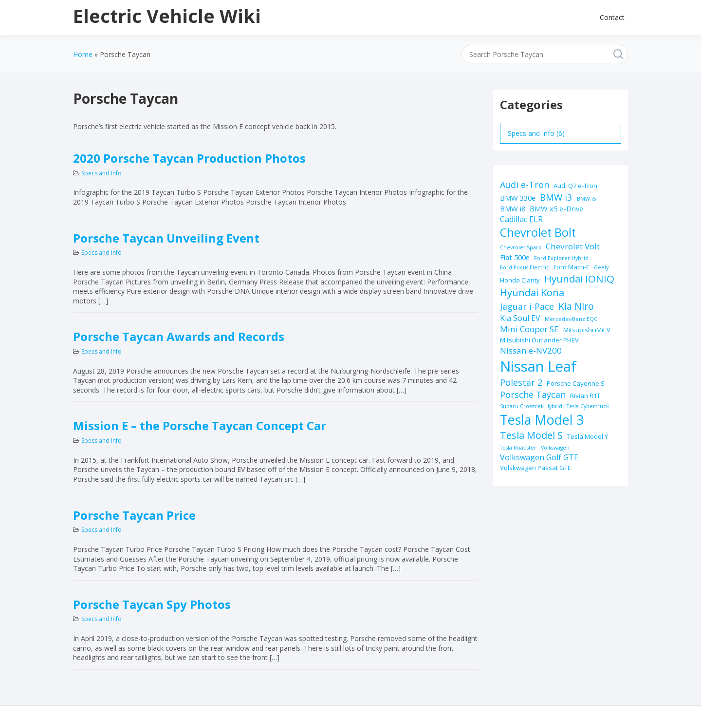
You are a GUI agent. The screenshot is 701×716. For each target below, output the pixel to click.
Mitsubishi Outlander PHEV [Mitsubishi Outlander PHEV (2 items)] (539, 340)
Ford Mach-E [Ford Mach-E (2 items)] (571, 267)
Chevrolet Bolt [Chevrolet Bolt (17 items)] (538, 232)
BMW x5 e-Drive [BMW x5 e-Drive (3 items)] (556, 208)
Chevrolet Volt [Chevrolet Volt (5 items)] (573, 246)
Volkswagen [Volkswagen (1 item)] (555, 447)
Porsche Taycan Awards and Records (178, 336)
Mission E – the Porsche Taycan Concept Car (199, 425)
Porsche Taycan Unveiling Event (166, 238)
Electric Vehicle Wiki (167, 15)
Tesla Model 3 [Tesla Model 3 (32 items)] (542, 420)
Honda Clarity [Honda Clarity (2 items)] (520, 280)
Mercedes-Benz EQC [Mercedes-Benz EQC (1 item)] (571, 319)
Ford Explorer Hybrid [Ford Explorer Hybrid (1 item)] (561, 258)
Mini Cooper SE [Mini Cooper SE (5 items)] (529, 329)
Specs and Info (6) (536, 133)
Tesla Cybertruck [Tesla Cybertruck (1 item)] (588, 406)
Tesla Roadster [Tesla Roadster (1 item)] (518, 447)
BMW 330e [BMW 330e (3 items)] (517, 198)
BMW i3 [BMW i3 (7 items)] (556, 197)
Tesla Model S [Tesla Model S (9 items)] (531, 435)
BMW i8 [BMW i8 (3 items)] (512, 208)
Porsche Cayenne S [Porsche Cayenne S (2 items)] (576, 383)
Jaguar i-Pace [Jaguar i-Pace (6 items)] (527, 306)
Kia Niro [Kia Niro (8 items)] (576, 306)
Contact (612, 17)
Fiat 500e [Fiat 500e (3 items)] (515, 257)
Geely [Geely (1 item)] (601, 267)
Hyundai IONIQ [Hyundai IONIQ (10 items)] (579, 278)
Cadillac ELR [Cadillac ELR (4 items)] (521, 219)
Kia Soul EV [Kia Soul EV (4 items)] (520, 318)
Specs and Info (101, 173)
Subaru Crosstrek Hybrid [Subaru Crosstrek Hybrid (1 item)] (531, 406)
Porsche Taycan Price (134, 515)
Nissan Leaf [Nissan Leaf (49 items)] (538, 366)
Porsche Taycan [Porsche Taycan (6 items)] (533, 394)
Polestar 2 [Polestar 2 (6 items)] (521, 382)
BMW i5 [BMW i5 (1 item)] (586, 198)
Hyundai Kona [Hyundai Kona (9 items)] (532, 292)
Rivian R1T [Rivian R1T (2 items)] (585, 395)
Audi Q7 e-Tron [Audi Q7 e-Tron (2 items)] (575, 185)
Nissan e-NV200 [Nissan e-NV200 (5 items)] (531, 350)
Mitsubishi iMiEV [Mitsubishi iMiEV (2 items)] (586, 329)
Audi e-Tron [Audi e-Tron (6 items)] (524, 184)
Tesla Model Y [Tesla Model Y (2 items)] (587, 436)
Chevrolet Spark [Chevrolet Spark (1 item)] (520, 247)
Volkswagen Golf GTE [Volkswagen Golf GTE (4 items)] (539, 457)
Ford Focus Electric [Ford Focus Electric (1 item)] (524, 267)
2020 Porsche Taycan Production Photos (189, 158)
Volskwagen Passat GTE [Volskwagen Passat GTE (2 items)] (535, 467)
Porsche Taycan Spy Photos (152, 604)
